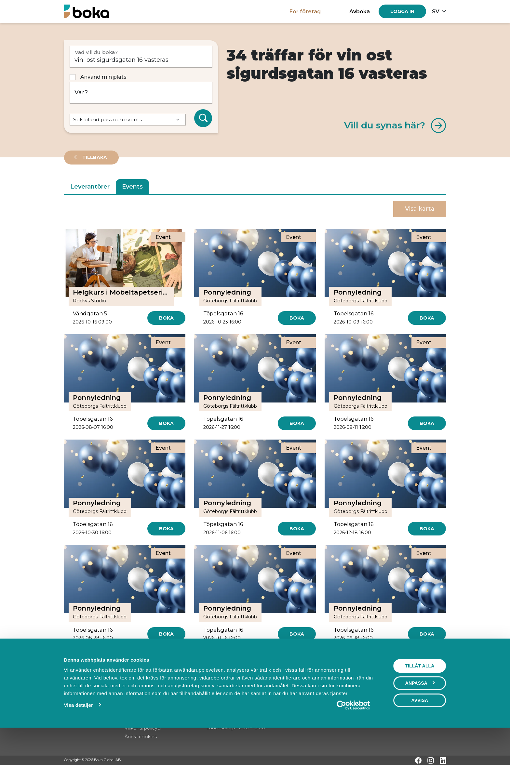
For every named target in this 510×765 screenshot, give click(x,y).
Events (132, 186)
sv (435, 11)
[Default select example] (127, 119)
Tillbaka (94, 157)
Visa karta (420, 208)
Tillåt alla (419, 697)
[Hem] (86, 11)
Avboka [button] (359, 11)
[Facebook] (418, 760)
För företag (305, 11)
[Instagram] (430, 760)
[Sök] (203, 118)
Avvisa (419, 731)
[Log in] (402, 11)
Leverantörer (90, 186)
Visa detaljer (78, 736)
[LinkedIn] (443, 760)
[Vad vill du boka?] (141, 56)
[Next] (278, 657)
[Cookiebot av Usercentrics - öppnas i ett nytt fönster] (353, 737)
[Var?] (141, 92)
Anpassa (420, 714)
